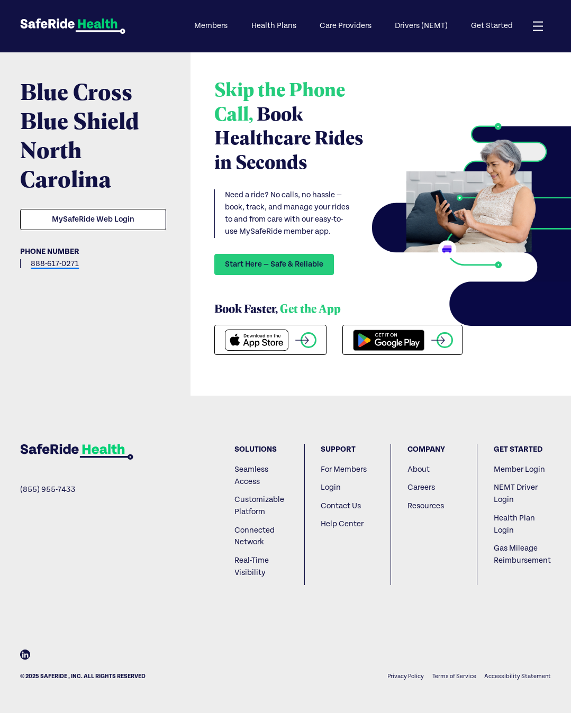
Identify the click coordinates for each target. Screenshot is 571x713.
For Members (344, 469)
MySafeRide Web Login (93, 219)
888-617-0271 (55, 263)
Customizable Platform (259, 505)
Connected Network (254, 536)
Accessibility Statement (517, 676)
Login (331, 487)
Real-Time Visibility (251, 566)
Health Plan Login (514, 524)
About (418, 469)
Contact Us (341, 505)
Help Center (342, 523)
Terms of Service (454, 676)
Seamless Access (251, 475)
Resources (425, 505)
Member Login (519, 469)
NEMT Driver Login (516, 493)
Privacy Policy (405, 676)
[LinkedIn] (25, 657)
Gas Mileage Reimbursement (522, 554)
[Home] (76, 452)
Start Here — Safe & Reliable (274, 264)
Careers (421, 487)
